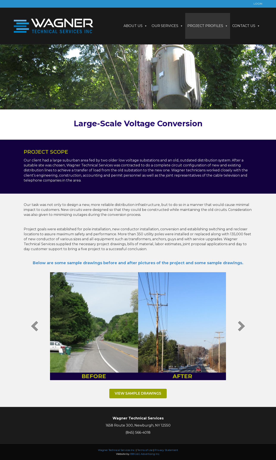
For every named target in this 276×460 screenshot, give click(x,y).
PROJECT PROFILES (207, 26)
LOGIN (258, 3)
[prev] (34, 326)
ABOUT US (135, 26)
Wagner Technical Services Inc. (116, 450)
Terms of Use (145, 450)
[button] (138, 393)
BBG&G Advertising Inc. (145, 453)
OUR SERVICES (167, 26)
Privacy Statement (166, 450)
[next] (241, 326)
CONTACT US (246, 26)
